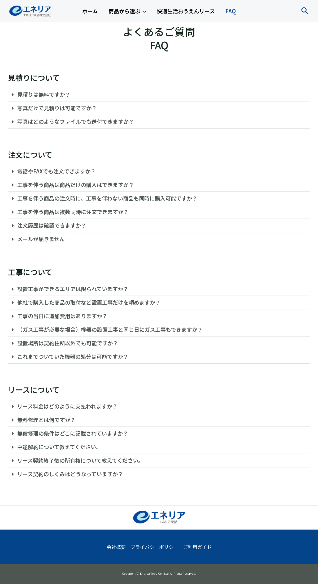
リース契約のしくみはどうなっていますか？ (70, 474)
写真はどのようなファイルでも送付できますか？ (75, 121)
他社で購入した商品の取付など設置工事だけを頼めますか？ (88, 302)
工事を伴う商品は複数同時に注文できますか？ (73, 212)
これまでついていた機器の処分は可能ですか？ (72, 356)
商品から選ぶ (127, 11)
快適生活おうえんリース (186, 11)
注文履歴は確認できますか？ (51, 225)
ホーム (90, 11)
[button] (305, 11)
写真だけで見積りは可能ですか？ (57, 108)
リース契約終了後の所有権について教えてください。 (80, 460)
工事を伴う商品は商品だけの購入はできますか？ (75, 185)
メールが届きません (41, 239)
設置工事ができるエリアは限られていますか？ (72, 289)
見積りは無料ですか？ (43, 94)
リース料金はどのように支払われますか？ (67, 406)
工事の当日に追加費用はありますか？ (62, 316)
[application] (143, 11)
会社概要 (116, 546)
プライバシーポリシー (154, 546)
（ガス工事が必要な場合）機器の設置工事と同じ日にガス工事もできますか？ (110, 329)
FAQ (230, 11)
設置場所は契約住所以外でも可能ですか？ (67, 343)
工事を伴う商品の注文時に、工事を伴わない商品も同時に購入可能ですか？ (107, 198)
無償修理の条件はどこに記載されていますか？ (72, 433)
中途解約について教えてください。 (59, 447)
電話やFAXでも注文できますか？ (56, 171)
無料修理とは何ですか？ (46, 420)
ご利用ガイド (197, 546)
